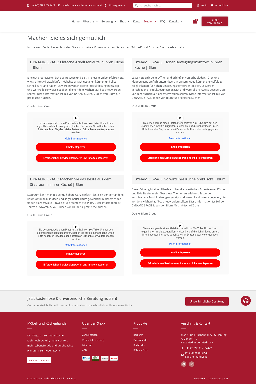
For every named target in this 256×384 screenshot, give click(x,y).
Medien (150, 21)
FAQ (162, 21)
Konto (136, 21)
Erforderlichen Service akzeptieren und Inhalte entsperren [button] (75, 158)
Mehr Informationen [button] (76, 138)
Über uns (90, 21)
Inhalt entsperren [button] (76, 147)
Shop (124, 21)
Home (75, 21)
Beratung (108, 21)
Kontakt (175, 21)
